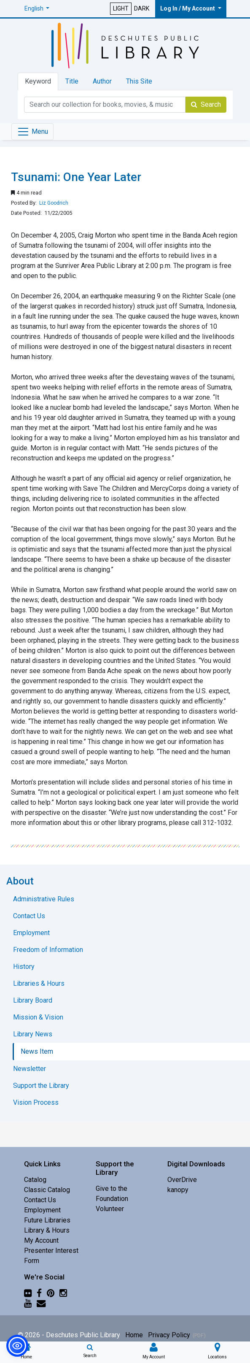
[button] (37, 8)
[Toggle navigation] (32, 131)
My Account (41, 1240)
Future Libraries (47, 1220)
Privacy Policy (169, 1335)
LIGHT (121, 8)
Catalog (35, 1180)
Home (134, 1335)
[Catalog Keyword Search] (104, 105)
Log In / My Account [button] (188, 8)
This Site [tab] (139, 81)
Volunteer (110, 1209)
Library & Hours (47, 1230)
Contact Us (40, 1200)
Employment (42, 1210)
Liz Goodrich (53, 203)
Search (206, 104)
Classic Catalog (47, 1190)
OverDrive (182, 1180)
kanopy (177, 1190)
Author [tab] (102, 81)
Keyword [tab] (38, 81)
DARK (141, 8)
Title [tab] (71, 81)
